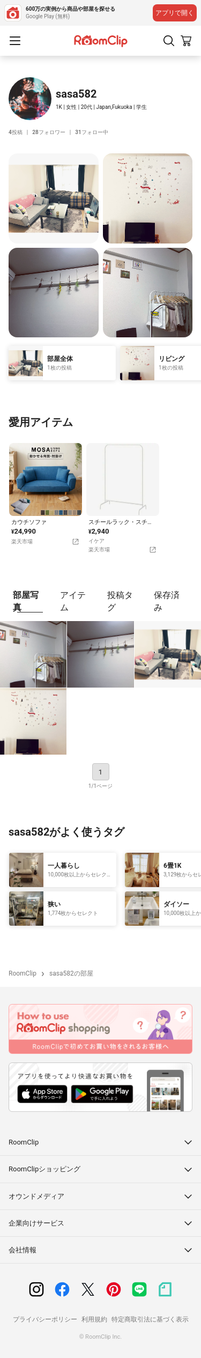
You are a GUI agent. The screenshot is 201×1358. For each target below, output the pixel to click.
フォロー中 (91, 132)
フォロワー (48, 132)
